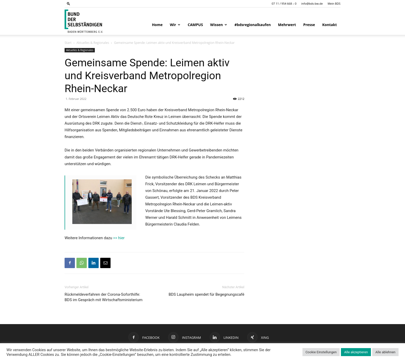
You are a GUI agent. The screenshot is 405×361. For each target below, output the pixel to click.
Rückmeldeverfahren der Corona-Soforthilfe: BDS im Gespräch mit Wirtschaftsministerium (104, 297)
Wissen (218, 24)
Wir (175, 24)
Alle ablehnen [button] (385, 352)
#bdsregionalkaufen (253, 24)
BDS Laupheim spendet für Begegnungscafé (206, 294)
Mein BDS (334, 3)
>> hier (118, 238)
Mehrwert (287, 24)
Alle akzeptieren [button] (356, 352)
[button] (68, 3)
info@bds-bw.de (312, 3)
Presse (309, 24)
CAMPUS (195, 24)
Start (68, 43)
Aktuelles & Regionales (92, 43)
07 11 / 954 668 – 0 (284, 3)
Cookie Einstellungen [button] (321, 352)
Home (157, 24)
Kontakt (329, 24)
